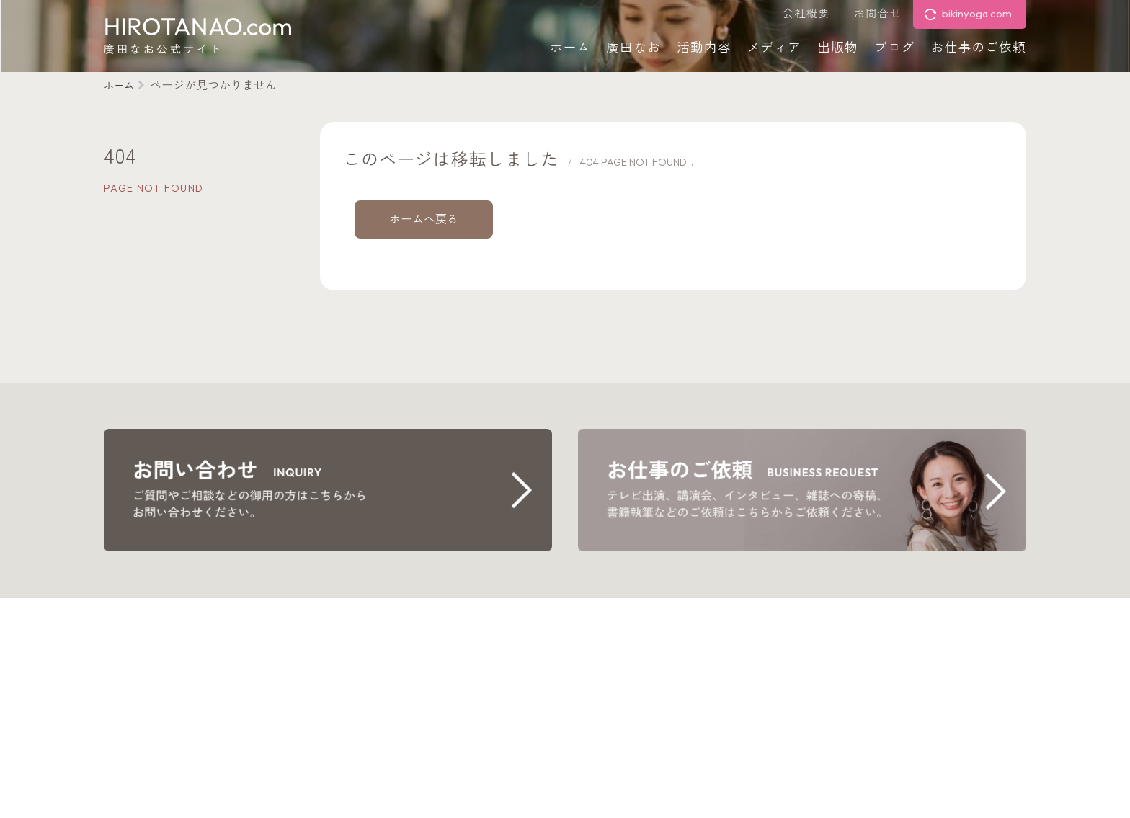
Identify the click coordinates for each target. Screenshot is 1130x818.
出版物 (837, 47)
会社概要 (806, 14)
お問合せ (878, 14)
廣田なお (633, 47)
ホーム (570, 47)
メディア (774, 47)
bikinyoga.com (977, 13)
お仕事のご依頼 (978, 47)
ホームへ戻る (423, 219)
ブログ (894, 47)
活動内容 (704, 47)
